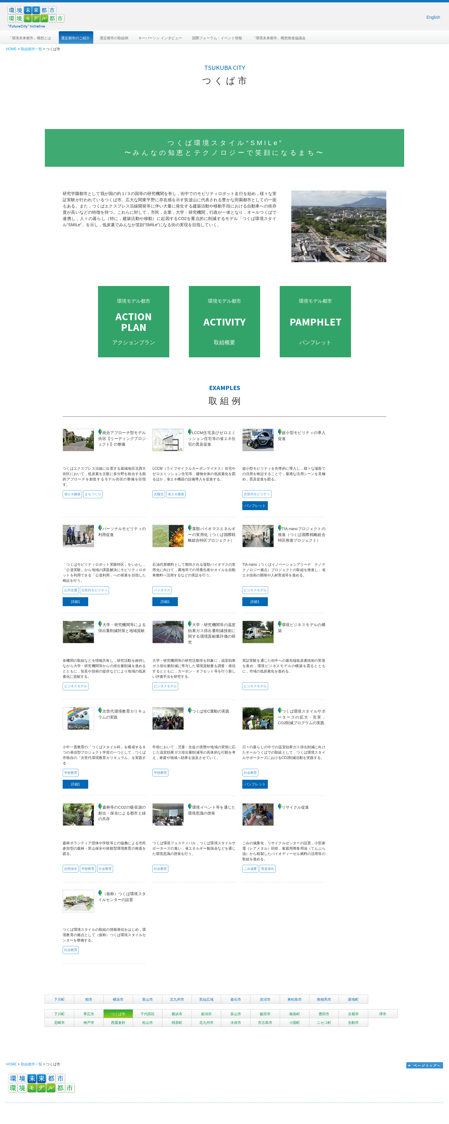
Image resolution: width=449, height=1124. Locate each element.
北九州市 (177, 999)
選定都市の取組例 (114, 38)
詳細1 (75, 602)
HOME (11, 49)
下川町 (59, 999)
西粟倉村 (118, 1023)
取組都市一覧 (31, 49)
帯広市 (88, 1014)
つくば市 (118, 1014)
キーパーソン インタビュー (160, 38)
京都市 (353, 1014)
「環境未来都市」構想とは (29, 38)
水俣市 (235, 1023)
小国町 (294, 1023)
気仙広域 (206, 999)
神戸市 (88, 1023)
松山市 (147, 1023)
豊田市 (324, 1014)
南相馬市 (324, 999)
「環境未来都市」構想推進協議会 (279, 38)
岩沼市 (265, 999)
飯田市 (265, 1014)
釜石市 (235, 999)
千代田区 (147, 1014)
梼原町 (177, 1023)
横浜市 (118, 999)
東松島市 (294, 999)
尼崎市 (59, 1023)
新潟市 (206, 1014)
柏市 (88, 999)
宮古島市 (265, 1023)
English (433, 17)
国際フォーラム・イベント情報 (217, 38)
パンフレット (255, 506)
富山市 (147, 999)
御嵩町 (294, 1014)
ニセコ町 (324, 1023)
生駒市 (353, 1023)
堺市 (382, 1014)
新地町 (353, 999)
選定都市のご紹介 (75, 38)
